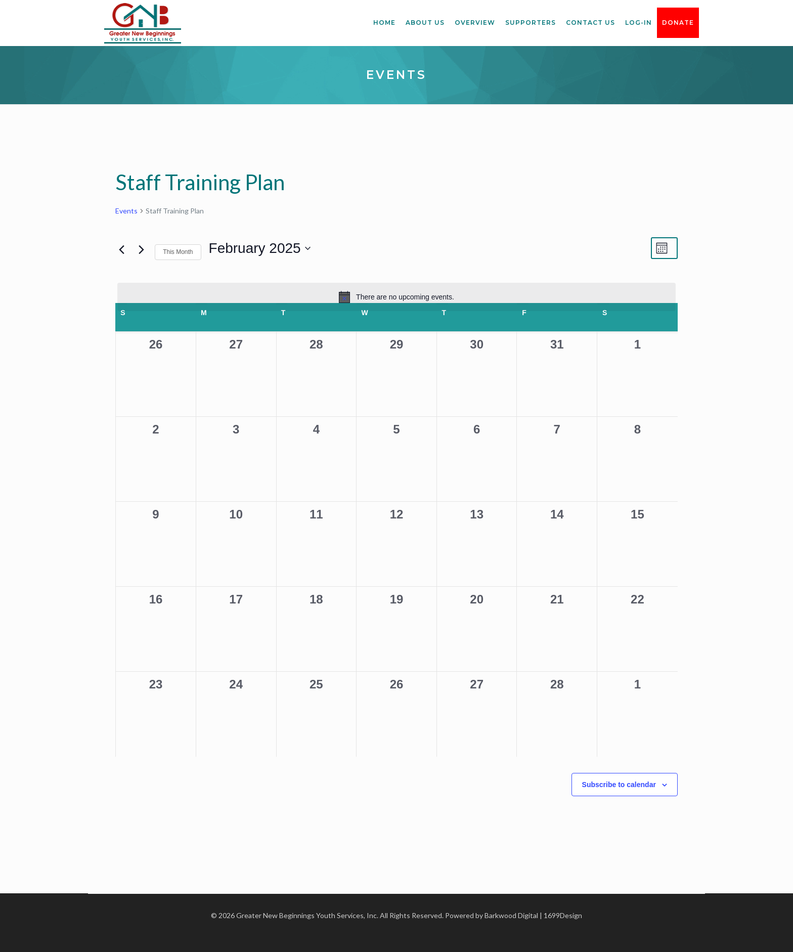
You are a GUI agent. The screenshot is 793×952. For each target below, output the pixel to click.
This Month (178, 251)
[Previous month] (121, 249)
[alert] (396, 297)
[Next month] (141, 249)
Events (126, 210)
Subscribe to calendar (619, 785)
